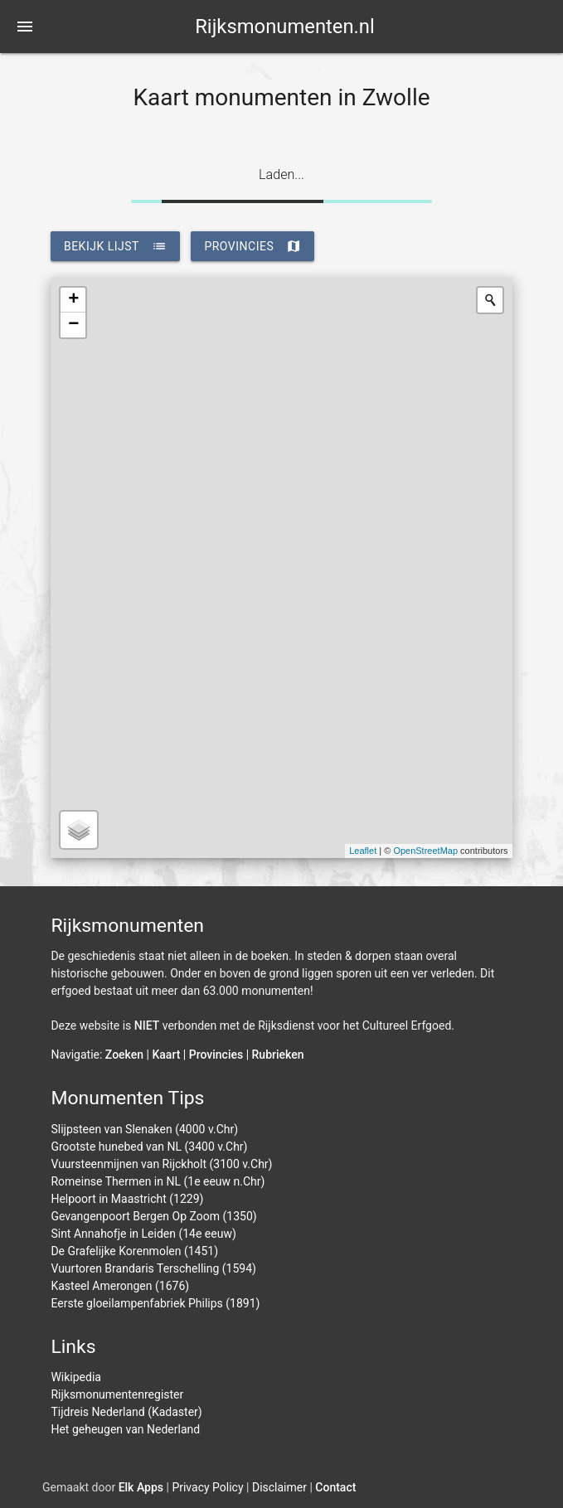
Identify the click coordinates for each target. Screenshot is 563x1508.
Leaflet (362, 851)
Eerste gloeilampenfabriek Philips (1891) (155, 1303)
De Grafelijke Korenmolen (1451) (134, 1251)
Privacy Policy (207, 1487)
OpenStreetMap (425, 851)
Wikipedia (76, 1377)
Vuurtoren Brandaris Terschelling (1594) (153, 1268)
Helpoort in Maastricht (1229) (127, 1198)
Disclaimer (279, 1487)
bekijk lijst (115, 246)
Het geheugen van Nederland (125, 1429)
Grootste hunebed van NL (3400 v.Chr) (149, 1146)
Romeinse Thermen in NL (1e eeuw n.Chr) (158, 1181)
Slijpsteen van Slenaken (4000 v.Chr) (144, 1129)
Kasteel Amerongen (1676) (120, 1285)
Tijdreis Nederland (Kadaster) (126, 1411)
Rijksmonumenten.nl (285, 26)
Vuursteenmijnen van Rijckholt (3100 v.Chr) (161, 1164)
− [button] (73, 325)
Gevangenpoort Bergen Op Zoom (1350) (153, 1216)
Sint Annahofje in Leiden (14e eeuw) (143, 1233)
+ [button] (73, 300)
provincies (252, 246)
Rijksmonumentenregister (117, 1394)
